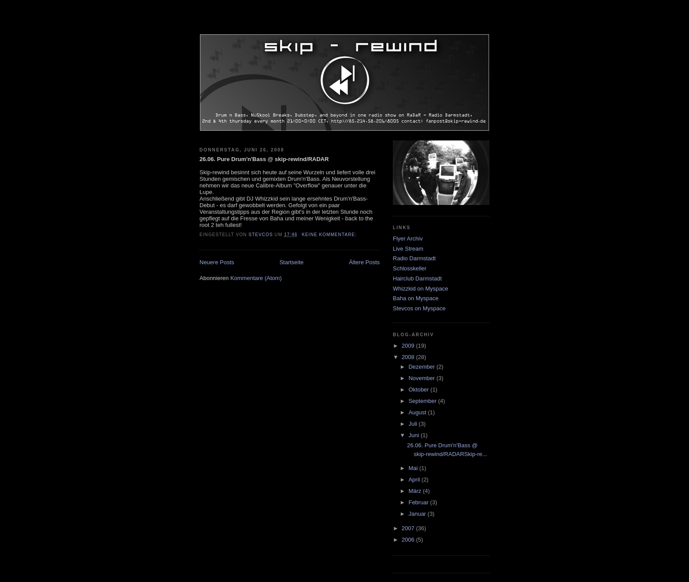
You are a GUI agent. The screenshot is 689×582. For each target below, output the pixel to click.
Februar (419, 502)
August (418, 412)
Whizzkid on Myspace (420, 288)
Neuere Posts (216, 262)
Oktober (420, 389)
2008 (409, 357)
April (415, 479)
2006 (409, 539)
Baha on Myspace (416, 298)
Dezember (423, 366)
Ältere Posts (364, 262)
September (423, 401)
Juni (415, 435)
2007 (409, 528)
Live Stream (408, 248)
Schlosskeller (410, 268)
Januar (418, 513)
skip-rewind (344, 24)
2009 (409, 345)
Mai (414, 468)
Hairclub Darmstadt (417, 278)
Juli (414, 423)
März (416, 491)
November (423, 378)
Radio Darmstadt (414, 258)
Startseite (291, 262)
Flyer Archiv (408, 238)
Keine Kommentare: (330, 234)
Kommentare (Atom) (256, 278)
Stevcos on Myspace (419, 308)
